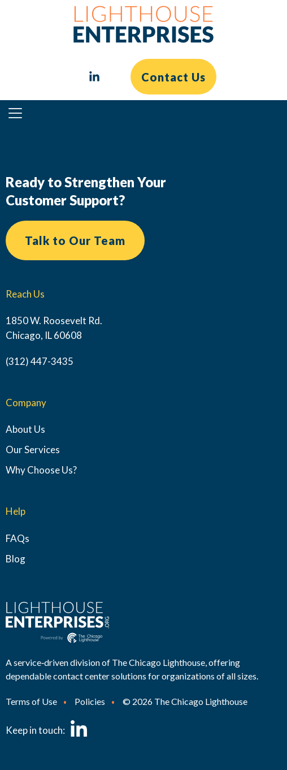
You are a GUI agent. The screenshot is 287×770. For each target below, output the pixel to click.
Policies (90, 701)
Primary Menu (20, 115)
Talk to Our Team (75, 240)
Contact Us (173, 77)
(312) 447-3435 (39, 361)
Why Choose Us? (41, 470)
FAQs (17, 538)
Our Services (33, 449)
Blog (15, 559)
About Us (25, 429)
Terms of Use (31, 701)
